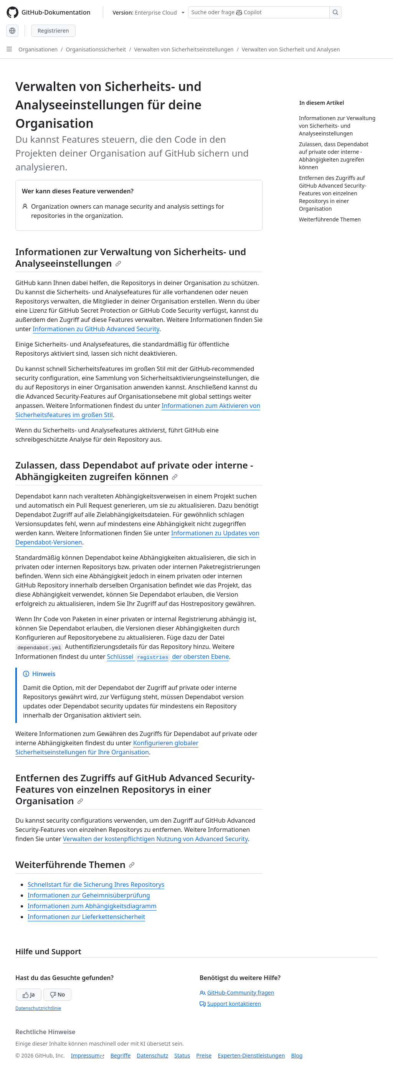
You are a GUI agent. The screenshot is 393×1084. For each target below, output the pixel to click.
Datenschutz (152, 1055)
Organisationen (38, 49)
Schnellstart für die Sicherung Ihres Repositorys (96, 884)
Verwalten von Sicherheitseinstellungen (184, 49)
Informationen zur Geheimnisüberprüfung (89, 895)
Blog (297, 1055)
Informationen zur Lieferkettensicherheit (86, 916)
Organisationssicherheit (96, 49)
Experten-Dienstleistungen (251, 1055)
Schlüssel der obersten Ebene (168, 656)
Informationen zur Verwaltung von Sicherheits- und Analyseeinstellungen (130, 257)
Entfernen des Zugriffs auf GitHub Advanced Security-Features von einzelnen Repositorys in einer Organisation (135, 789)
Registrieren (53, 30)
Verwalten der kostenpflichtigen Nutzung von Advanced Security (155, 839)
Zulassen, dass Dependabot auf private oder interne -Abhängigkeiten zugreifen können (134, 471)
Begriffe (121, 1055)
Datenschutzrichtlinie (38, 1008)
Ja (29, 994)
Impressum (85, 1055)
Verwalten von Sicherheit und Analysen (291, 49)
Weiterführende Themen (75, 864)
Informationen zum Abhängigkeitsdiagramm (92, 906)
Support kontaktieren (230, 1003)
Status (182, 1055)
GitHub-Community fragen (237, 992)
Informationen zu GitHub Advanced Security (96, 329)
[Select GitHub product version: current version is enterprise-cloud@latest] (148, 12)
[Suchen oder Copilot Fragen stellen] (265, 12)
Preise (203, 1055)
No (57, 994)
